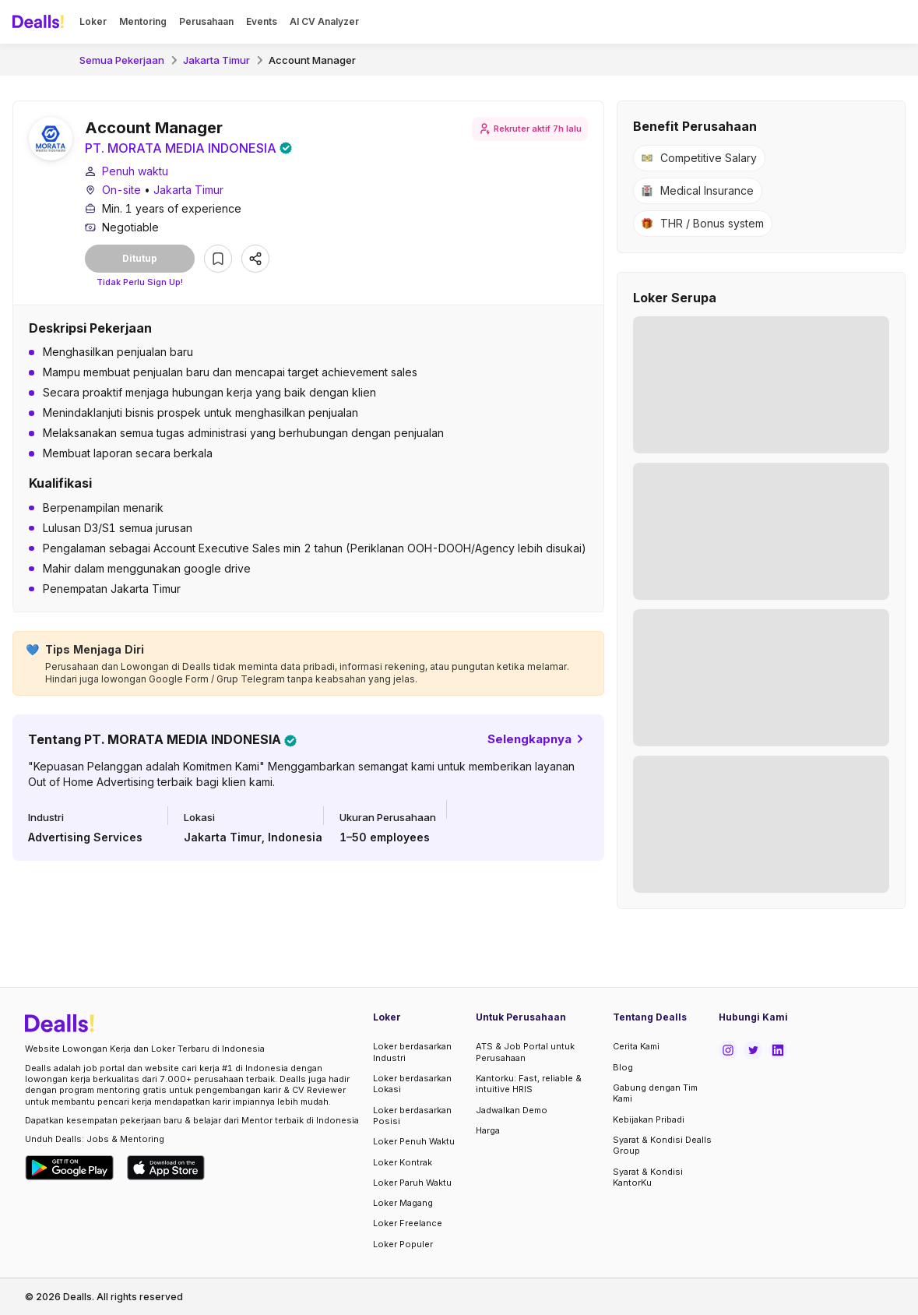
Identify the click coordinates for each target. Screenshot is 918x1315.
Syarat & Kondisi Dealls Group (662, 1145)
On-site (121, 189)
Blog (623, 1067)
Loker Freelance (407, 1223)
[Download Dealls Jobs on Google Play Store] (69, 1167)
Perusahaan (206, 21)
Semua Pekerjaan (121, 60)
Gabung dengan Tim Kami (655, 1093)
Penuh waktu (135, 171)
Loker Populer (403, 1244)
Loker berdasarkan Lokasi (412, 1084)
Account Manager (312, 60)
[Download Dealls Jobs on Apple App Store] (166, 1167)
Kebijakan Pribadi (648, 1119)
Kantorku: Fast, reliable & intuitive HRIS (529, 1084)
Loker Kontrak (402, 1162)
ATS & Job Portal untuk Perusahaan (525, 1052)
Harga (488, 1130)
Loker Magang (403, 1202)
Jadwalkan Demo (511, 1110)
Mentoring (143, 21)
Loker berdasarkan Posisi (412, 1115)
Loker (93, 21)
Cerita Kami (636, 1046)
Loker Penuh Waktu (414, 1141)
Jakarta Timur (216, 60)
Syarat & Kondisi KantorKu (648, 1177)
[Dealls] (40, 22)
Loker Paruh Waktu (412, 1182)
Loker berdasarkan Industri (412, 1052)
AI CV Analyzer (324, 21)
